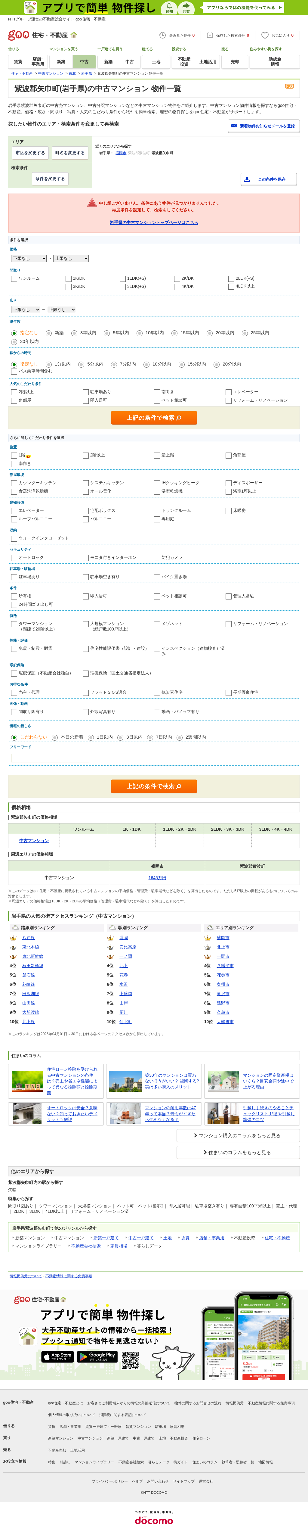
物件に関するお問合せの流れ (197, 1403)
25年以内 (260, 332)
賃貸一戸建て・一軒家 (103, 1426)
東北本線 (30, 947)
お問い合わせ (158, 1481)
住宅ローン (201, 1438)
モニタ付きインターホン (113, 557)
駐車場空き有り (105, 576)
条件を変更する (50, 178)
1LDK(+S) (136, 278)
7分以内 (128, 363)
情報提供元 (235, 1403)
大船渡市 (225, 1021)
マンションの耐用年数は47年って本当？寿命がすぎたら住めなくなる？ (170, 1113)
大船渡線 (30, 1012)
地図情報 (265, 1462)
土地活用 (77, 1450)
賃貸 (185, 1237)
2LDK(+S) (245, 278)
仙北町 (125, 1021)
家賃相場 (118, 1246)
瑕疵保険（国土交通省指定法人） (121, 673)
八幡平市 (225, 965)
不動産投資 (179, 1438)
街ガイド (181, 1462)
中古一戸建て (141, 1237)
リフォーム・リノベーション (260, 400)
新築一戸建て (106, 1237)
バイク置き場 (174, 576)
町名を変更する (70, 152)
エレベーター (245, 391)
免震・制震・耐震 (35, 648)
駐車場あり (100, 391)
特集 (51, 1462)
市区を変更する (30, 152)
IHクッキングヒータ (180, 482)
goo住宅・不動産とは (65, 1403)
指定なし (29, 332)
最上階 (168, 455)
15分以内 (197, 363)
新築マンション (60, 1438)
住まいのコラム (204, 1462)
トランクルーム (176, 510)
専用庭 (168, 518)
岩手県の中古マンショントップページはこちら (154, 222)
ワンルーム (29, 278)
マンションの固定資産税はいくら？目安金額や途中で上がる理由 (268, 1081)
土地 (167, 1237)
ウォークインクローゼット (44, 538)
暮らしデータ (159, 1462)
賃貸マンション (138, 1426)
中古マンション (90, 1438)
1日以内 (105, 736)
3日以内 (134, 736)
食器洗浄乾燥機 (33, 491)
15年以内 (189, 332)
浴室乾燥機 (172, 491)
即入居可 (98, 400)
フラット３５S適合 (108, 692)
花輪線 (28, 984)
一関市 (223, 956)
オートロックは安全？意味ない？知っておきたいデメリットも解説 (72, 1113)
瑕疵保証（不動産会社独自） (46, 673)
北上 (123, 965)
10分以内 (161, 363)
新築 (59, 332)
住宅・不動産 (277, 1237)
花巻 (123, 975)
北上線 (28, 1021)
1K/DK (79, 278)
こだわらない (33, 736)
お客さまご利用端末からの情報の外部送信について (128, 1403)
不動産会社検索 (86, 1246)
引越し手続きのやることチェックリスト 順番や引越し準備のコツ (269, 1113)
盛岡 (123, 937)
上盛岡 (125, 993)
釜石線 (28, 975)
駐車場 (160, 1426)
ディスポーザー (248, 482)
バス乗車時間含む (35, 371)
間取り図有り (31, 711)
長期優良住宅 (245, 692)
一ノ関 (125, 956)
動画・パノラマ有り (180, 711)
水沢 (123, 984)
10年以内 (155, 332)
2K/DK (188, 278)
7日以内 (164, 736)
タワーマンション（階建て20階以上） (38, 626)
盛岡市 (121, 153)
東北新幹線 (32, 956)
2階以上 (26, 391)
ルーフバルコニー (35, 518)
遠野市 (223, 1003)
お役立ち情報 (14, 1461)
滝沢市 (223, 993)
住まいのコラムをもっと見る (239, 1152)
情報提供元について (26, 1276)
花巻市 (223, 975)
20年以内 (225, 332)
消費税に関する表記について (122, 1415)
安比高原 (127, 947)
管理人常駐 (243, 595)
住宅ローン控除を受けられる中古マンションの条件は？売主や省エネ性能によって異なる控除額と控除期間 (72, 1081)
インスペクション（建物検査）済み (193, 651)
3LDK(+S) (136, 286)
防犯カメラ (172, 557)
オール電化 (100, 491)
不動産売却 (57, 1450)
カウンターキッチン (38, 482)
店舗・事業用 (211, 1237)
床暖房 (239, 510)
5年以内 (121, 332)
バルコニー (100, 518)
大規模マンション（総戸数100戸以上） (110, 626)
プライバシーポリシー (110, 1481)
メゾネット (172, 623)
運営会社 (206, 1481)
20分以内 (232, 363)
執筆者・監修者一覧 (238, 1462)
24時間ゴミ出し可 (36, 604)
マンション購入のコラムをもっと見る (240, 1135)
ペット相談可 (174, 400)
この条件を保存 (271, 179)
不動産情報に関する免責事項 (68, 1276)
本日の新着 (72, 736)
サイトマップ (184, 1481)
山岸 (123, 1003)
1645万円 (157, 877)
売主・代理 (29, 692)
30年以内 (29, 341)
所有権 (25, 595)
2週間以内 (196, 736)
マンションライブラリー (94, 1462)
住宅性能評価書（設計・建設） (119, 648)
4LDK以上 (245, 286)
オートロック (31, 557)
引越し (65, 1462)
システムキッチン (107, 482)
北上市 (223, 947)
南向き (168, 391)
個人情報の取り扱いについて (71, 1415)
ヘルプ (137, 1481)
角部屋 (25, 400)
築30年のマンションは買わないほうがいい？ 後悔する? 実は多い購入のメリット (172, 1081)
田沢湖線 (30, 993)
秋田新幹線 (32, 965)
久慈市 (223, 1012)
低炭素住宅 (172, 692)
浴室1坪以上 (245, 491)
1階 (22, 455)
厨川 (123, 1012)
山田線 (28, 1003)
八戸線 (28, 937)
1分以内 (63, 363)
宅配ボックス (103, 510)
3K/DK (79, 286)
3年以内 (88, 332)
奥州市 (223, 984)
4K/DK (188, 286)
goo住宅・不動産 (18, 1402)
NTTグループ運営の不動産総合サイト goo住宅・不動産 (57, 19)
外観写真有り (103, 711)
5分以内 (95, 363)
